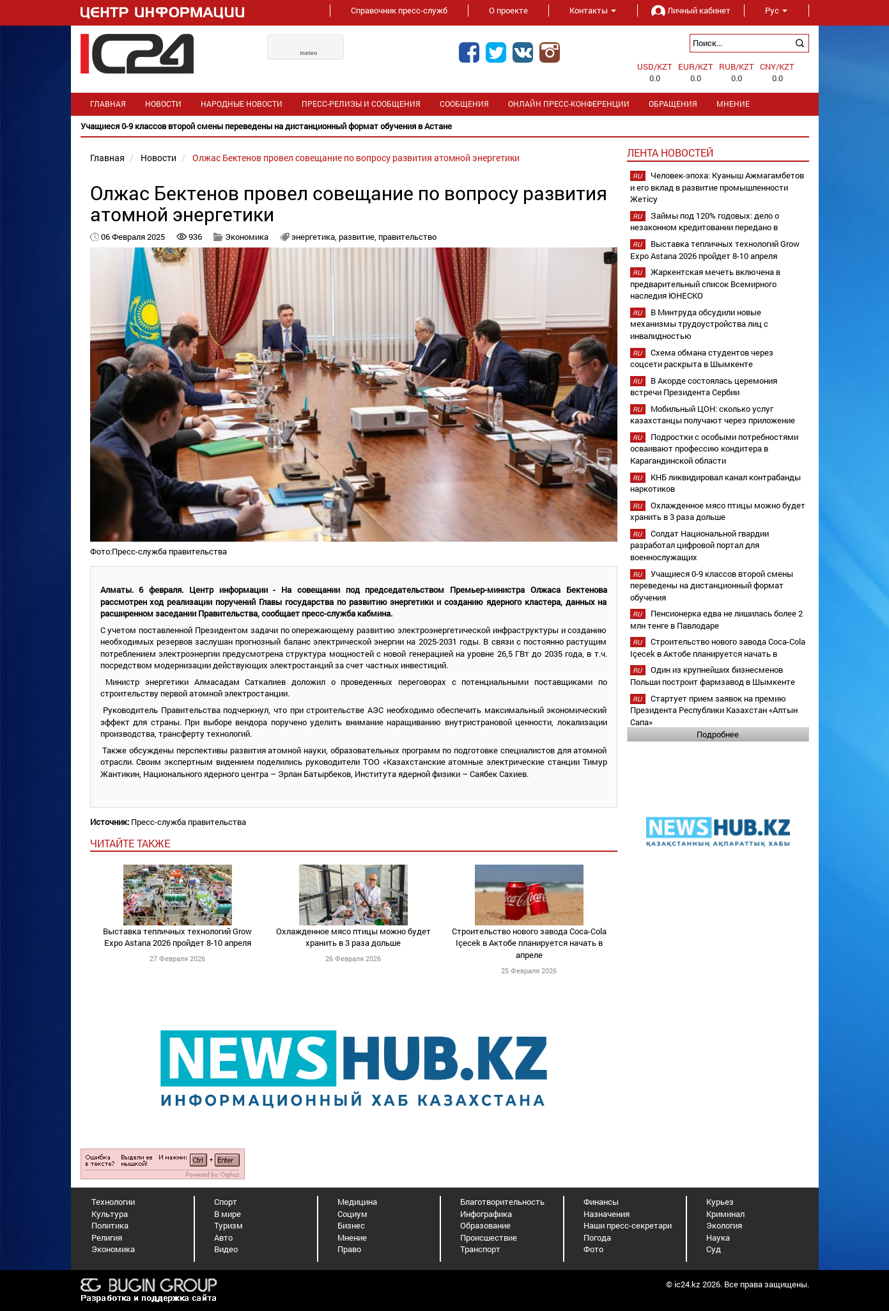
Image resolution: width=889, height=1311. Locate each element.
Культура (109, 1214)
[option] (445, 126)
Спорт (225, 1201)
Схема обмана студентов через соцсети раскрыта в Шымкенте (701, 358)
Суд (713, 1249)
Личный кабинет (691, 10)
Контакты (592, 10)
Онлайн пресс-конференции (569, 104)
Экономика (246, 236)
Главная (108, 104)
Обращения (673, 104)
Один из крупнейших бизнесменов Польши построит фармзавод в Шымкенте (712, 675)
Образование (485, 1225)
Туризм (228, 1225)
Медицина (357, 1201)
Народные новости (241, 104)
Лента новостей (670, 152)
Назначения (607, 1214)
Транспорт (480, 1249)
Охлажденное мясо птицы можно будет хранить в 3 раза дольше (353, 937)
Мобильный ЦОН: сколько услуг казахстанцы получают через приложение (712, 415)
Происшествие (488, 1237)
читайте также (130, 843)
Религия (106, 1237)
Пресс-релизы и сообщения (361, 104)
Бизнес (351, 1225)
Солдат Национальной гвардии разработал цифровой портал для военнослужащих (699, 545)
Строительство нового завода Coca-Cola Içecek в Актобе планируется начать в (717, 647)
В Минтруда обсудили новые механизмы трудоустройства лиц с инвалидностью (699, 323)
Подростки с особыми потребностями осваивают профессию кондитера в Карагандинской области (714, 448)
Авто (223, 1237)
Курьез (720, 1201)
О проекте (508, 10)
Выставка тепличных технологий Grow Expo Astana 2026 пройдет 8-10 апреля (177, 937)
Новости (163, 104)
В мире (227, 1214)
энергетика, (315, 236)
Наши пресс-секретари (628, 1225)
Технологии (113, 1201)
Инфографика (486, 1214)
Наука (718, 1237)
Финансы (601, 1201)
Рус (776, 10)
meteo (309, 53)
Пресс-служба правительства (188, 822)
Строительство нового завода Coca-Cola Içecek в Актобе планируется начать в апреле (529, 943)
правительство (407, 236)
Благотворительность (502, 1201)
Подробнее (718, 734)
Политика (109, 1225)
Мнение (733, 104)
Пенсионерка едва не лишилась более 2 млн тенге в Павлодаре (716, 619)
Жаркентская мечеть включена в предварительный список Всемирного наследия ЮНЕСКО (705, 283)
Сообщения (464, 104)
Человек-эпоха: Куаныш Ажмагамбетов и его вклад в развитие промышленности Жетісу (717, 187)
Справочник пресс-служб (399, 10)
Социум (352, 1214)
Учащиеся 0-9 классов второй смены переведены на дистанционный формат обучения (711, 585)
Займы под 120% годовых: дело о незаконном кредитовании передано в (704, 221)
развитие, (358, 236)
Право (349, 1249)
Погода (597, 1237)
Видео (226, 1249)
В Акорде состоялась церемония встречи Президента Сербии (703, 386)
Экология (724, 1225)
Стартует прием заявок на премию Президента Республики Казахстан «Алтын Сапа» (714, 710)
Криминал (725, 1214)
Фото (593, 1249)
